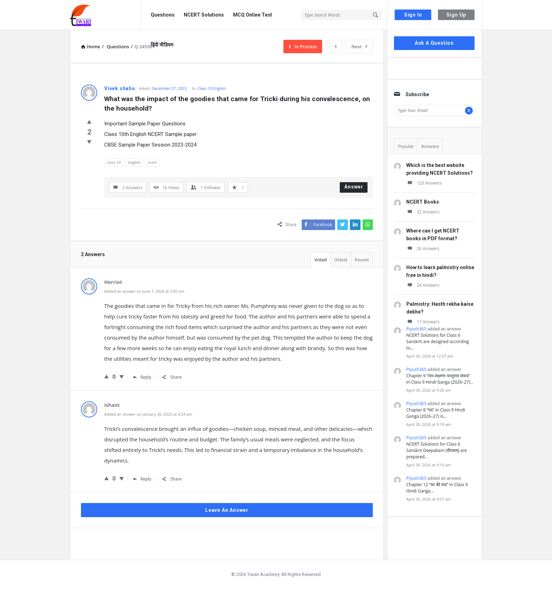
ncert (152, 162)
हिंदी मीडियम (162, 45)
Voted (320, 259)
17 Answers (422, 322)
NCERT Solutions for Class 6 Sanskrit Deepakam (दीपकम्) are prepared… (436, 450)
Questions (163, 15)
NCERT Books (422, 202)
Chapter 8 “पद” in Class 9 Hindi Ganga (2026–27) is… (435, 413)
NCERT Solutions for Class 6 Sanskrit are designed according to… (437, 341)
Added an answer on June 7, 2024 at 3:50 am (144, 291)
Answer (353, 187)
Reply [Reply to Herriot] (142, 377)
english (134, 162)
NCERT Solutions (204, 15)
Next (359, 46)
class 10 (114, 162)
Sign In (413, 15)
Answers (430, 146)
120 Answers (424, 183)
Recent (362, 259)
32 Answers (422, 212)
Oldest (340, 259)
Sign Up (456, 15)
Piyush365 (416, 329)
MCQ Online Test (252, 15)
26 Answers (422, 249)
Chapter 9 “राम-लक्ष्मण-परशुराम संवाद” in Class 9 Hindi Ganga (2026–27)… (439, 379)
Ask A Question (434, 43)
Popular (406, 146)
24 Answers (422, 285)
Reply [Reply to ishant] (142, 479)
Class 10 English (211, 88)
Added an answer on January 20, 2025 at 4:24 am (148, 414)
